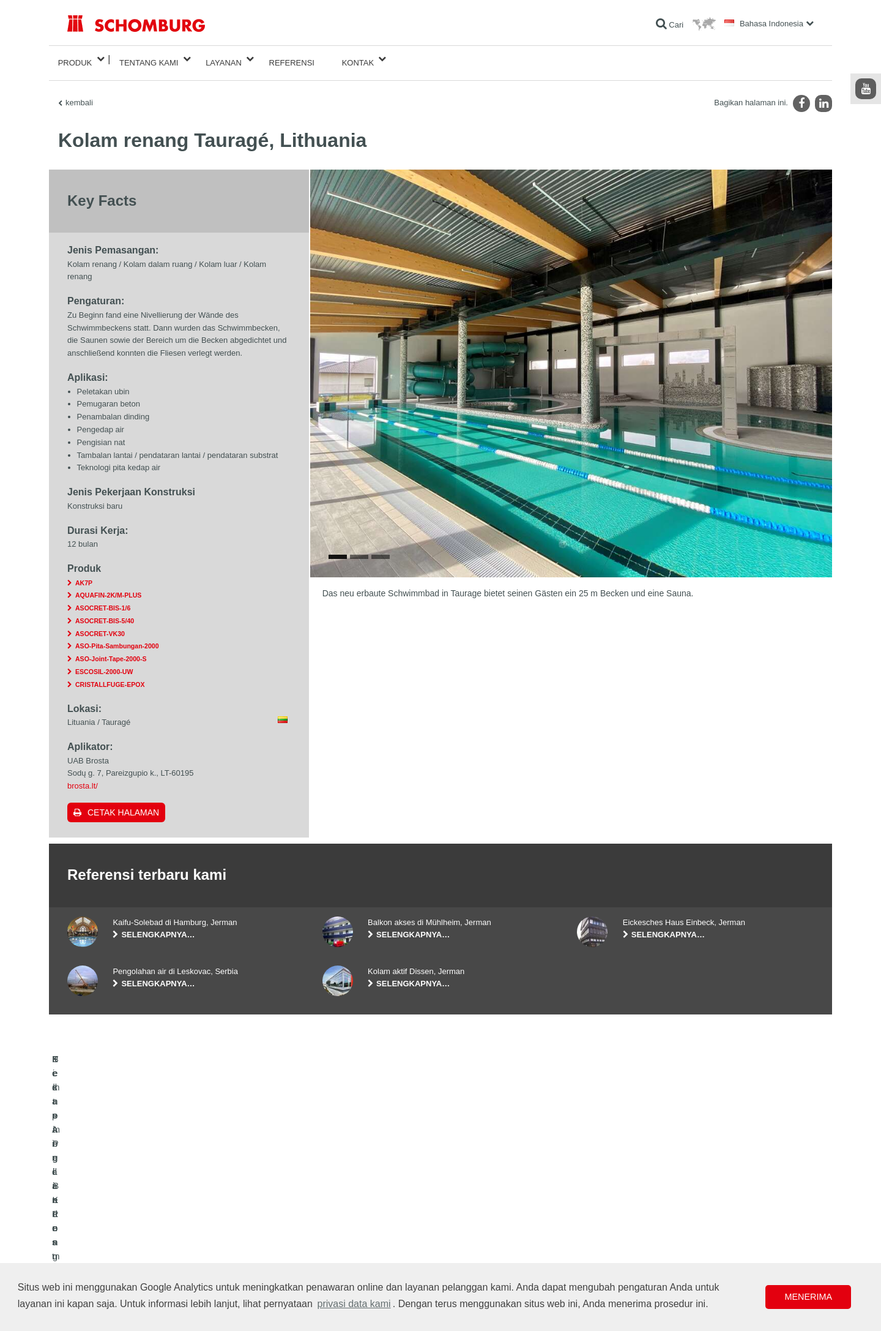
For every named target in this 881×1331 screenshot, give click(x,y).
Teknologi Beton (93, 1261)
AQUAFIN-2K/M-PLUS (108, 587)
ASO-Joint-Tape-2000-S (110, 651)
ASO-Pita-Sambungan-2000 (117, 639)
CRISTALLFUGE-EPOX (109, 677)
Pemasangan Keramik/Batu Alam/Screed (133, 1224)
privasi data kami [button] (354, 1304)
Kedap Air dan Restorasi (106, 1206)
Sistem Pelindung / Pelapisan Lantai (126, 1243)
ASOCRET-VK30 (100, 626)
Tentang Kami (149, 59)
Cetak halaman (123, 805)
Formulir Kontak (348, 1224)
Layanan (224, 59)
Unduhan (337, 1206)
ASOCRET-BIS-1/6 (102, 600)
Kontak (358, 59)
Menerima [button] (808, 1297)
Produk (75, 59)
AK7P (83, 575)
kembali (79, 95)
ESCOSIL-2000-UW (104, 664)
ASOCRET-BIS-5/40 (104, 613)
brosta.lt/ (82, 778)
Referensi (291, 59)
